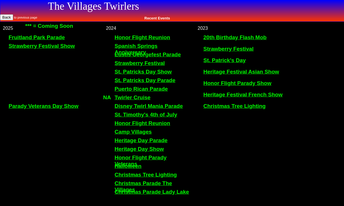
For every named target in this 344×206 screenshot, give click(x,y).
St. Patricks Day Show (143, 72)
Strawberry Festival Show (42, 46)
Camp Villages (133, 132)
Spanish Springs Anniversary (136, 49)
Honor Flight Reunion (142, 37)
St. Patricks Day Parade (145, 80)
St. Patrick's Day (224, 60)
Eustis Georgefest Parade (148, 55)
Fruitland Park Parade (37, 37)
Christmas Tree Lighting (234, 106)
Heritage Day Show (139, 149)
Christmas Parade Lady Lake (152, 192)
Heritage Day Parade (141, 140)
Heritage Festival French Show (243, 95)
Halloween (128, 166)
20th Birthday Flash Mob (235, 37)
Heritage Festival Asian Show (241, 72)
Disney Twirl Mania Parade (149, 106)
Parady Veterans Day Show (43, 106)
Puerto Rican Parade (141, 89)
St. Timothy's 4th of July (146, 115)
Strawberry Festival (228, 49)
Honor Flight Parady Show (237, 83)
